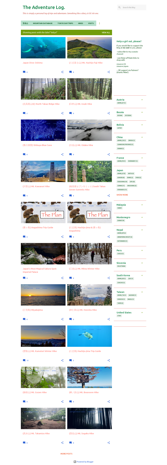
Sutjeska (128, 115)
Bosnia (119, 115)
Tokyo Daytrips (65, 23)
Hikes (80, 23)
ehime (130, 178)
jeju (130, 279)
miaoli (131, 299)
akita (131, 174)
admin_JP (121, 174)
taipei (120, 303)
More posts (66, 454)
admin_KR (121, 279)
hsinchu (121, 299)
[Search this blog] (134, 7)
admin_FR (121, 161)
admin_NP (121, 233)
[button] (62, 72)
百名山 (25, 23)
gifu (132, 182)
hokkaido (122, 190)
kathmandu (122, 241)
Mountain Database (42, 23)
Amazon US (121, 64)
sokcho (121, 283)
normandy (133, 161)
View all (106, 32)
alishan (132, 295)
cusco (120, 254)
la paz (119, 128)
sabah (119, 208)
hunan (120, 149)
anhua (131, 140)
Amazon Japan (122, 66)
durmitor (120, 220)
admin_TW (121, 295)
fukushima (122, 182)
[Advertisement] (130, 364)
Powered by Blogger (83, 462)
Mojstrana (121, 266)
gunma (121, 186)
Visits (91, 23)
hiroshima (131, 186)
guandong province (125, 144)
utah (119, 315)
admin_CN (121, 140)
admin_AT (121, 103)
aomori (121, 178)
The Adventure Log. (44, 7)
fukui (138, 178)
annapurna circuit (124, 237)
